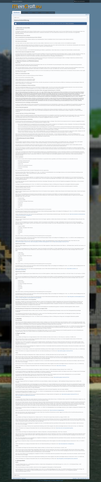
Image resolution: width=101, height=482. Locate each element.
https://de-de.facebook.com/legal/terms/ (24, 215)
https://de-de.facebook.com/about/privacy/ (77, 214)
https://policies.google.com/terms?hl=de (22, 241)
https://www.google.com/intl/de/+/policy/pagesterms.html (41, 241)
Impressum (24, 478)
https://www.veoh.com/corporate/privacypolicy (64, 427)
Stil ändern (75, 478)
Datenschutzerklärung (16, 478)
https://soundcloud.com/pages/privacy (57, 410)
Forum (23, 12)
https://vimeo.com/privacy (61, 365)
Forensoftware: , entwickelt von (50, 480)
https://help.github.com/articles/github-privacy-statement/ (30, 297)
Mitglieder (30, 12)
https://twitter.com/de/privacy (20, 269)
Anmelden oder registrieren (17, 1)
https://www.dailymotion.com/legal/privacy (66, 443)
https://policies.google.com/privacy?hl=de (61, 241)
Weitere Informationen (70, 23)
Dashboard (17, 12)
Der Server (51, 12)
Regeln (36, 12)
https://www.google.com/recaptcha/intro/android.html (25, 395)
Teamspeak (43, 12)
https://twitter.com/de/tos (71, 268)
